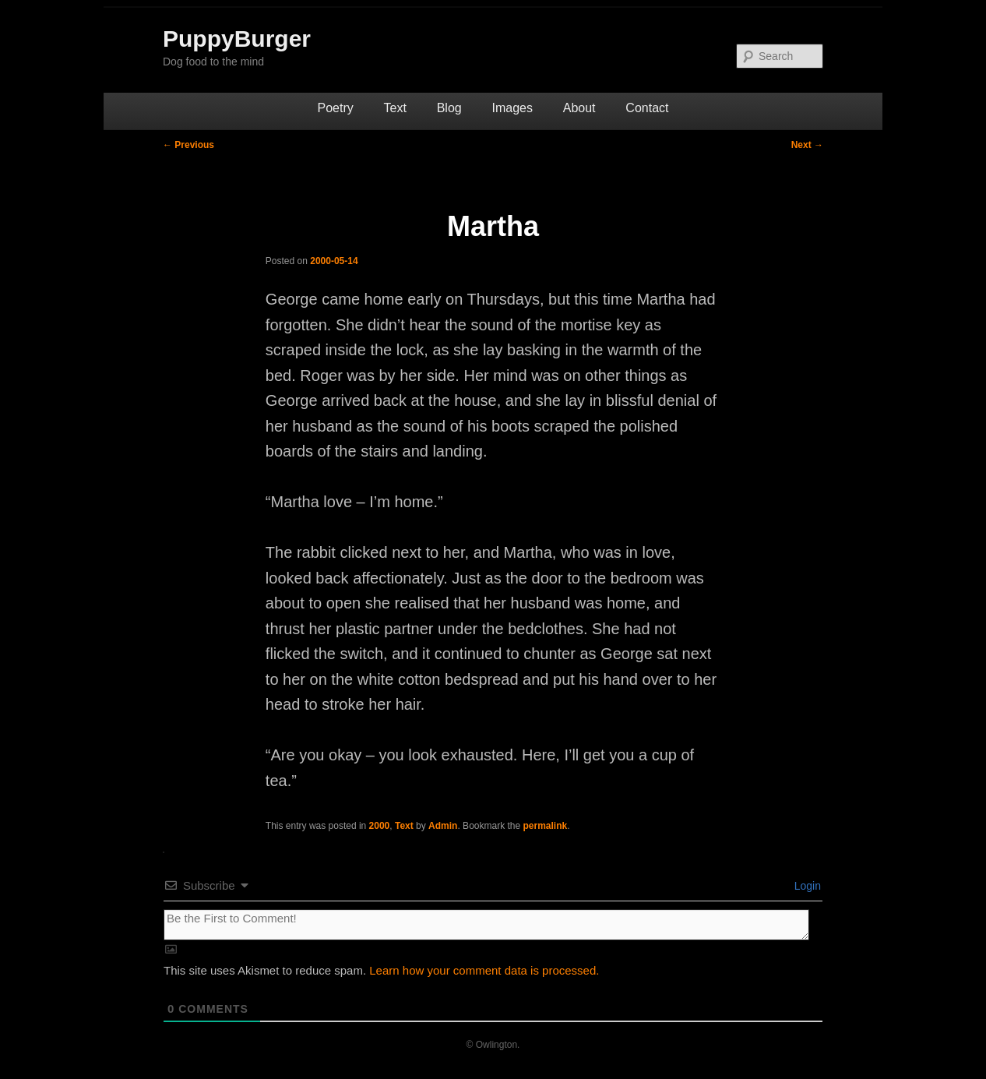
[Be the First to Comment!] (486, 924)
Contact (646, 108)
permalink (545, 825)
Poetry (336, 108)
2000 (379, 825)
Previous (188, 144)
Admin (442, 825)
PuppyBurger (237, 38)
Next (807, 144)
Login (806, 886)
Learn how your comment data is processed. (484, 970)
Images (511, 108)
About (579, 108)
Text (395, 108)
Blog (449, 108)
